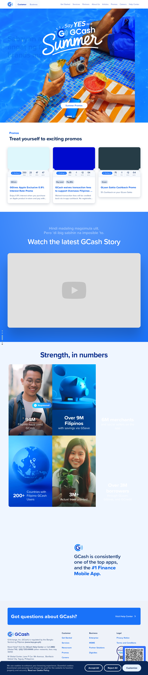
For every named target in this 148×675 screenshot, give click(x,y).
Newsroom (67, 647)
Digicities (93, 652)
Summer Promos (74, 105)
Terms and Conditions (126, 642)
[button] (69, 116)
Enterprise (93, 637)
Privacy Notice (123, 637)
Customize (131, 668)
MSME (92, 642)
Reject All (112, 668)
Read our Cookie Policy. (39, 670)
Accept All (93, 668)
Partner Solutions (97, 647)
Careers (65, 657)
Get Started (67, 637)
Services (65, 642)
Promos (65, 652)
